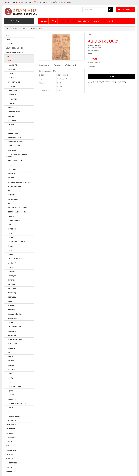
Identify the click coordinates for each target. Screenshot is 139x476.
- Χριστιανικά (11, 412)
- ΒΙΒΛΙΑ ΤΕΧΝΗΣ (12, 91)
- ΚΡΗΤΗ (9, 233)
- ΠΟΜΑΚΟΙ (10, 361)
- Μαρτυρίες (11, 293)
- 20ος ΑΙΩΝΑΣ (11, 65)
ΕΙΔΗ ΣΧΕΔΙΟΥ (10, 433)
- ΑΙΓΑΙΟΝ (9, 74)
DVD (7, 35)
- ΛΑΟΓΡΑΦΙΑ (11, 263)
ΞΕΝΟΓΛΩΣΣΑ (10, 454)
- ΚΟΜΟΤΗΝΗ (11, 229)
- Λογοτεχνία (11, 276)
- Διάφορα (10, 116)
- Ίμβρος (9, 203)
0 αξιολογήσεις (104, 82)
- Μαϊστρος (10, 284)
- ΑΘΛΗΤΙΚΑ (10, 69)
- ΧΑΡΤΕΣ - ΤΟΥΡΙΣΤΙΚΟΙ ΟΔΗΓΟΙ (17, 403)
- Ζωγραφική (11, 169)
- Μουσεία (10, 301)
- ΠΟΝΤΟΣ (10, 365)
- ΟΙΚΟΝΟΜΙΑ (11, 335)
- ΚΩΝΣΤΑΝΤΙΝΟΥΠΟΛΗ (15, 259)
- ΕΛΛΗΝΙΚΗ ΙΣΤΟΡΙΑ (13, 137)
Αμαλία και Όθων (36, 29)
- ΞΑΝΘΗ (9, 323)
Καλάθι (111, 76)
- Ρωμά (9, 374)
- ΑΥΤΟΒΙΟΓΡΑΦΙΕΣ (13, 82)
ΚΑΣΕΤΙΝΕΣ (9, 442)
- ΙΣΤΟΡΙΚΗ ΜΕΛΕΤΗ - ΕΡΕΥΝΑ (16, 208)
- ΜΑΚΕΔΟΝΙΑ (11, 289)
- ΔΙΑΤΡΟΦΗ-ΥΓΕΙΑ (13, 112)
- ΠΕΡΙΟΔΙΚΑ (10, 348)
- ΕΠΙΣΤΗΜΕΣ (11, 150)
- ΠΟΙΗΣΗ (9, 357)
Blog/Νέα (96, 21)
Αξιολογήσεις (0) (70, 65)
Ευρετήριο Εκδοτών (81, 21)
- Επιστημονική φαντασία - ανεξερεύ (16, 155)
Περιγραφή (58, 65)
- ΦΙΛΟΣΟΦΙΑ (11, 399)
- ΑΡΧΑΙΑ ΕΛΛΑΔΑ (12, 78)
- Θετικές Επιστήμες (14, 186)
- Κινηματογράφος (13, 220)
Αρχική (44, 21)
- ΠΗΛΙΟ (9, 352)
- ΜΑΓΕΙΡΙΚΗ (10, 280)
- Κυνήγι (9, 246)
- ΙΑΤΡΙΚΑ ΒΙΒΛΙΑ (12, 199)
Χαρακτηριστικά (44, 65)
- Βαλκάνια (10, 86)
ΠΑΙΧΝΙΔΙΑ (9, 459)
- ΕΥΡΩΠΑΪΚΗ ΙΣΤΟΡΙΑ (14, 161)
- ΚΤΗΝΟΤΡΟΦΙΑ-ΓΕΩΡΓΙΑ (15, 242)
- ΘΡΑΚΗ (9, 191)
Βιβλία (53, 21)
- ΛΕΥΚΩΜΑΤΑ (11, 271)
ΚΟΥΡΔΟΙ (9, 446)
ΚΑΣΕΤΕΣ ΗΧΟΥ (11, 437)
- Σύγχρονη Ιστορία (13, 386)
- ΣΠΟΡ (9, 382)
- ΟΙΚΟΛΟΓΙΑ (10, 331)
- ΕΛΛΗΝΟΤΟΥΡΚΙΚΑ (13, 146)
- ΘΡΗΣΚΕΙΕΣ (10, 195)
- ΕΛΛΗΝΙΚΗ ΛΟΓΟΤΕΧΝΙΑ (15, 142)
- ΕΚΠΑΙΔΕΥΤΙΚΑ (12, 133)
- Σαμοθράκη (11, 378)
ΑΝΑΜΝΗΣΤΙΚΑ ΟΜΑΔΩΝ (14, 52)
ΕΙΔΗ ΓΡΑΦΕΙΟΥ (11, 425)
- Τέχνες (9, 391)
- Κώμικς (9, 254)
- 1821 (8, 61)
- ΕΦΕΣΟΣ (9, 165)
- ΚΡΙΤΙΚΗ (9, 237)
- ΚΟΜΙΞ (9, 225)
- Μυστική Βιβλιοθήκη (14, 314)
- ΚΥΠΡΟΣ (9, 250)
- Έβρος (9, 129)
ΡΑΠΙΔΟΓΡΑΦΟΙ (11, 463)
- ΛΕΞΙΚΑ (9, 267)
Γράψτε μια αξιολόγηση (118, 82)
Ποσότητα (91, 66)
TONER (8, 39)
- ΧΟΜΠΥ (9, 408)
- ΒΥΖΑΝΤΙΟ (10, 103)
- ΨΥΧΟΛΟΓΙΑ (11, 420)
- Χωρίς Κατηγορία (13, 416)
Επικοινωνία (109, 21)
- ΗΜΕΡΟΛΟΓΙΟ (11, 174)
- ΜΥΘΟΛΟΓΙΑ (11, 310)
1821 (23, 29)
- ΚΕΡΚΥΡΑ (10, 216)
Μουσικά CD (64, 21)
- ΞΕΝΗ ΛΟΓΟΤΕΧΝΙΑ (13, 327)
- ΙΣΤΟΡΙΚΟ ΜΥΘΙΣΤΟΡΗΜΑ (16, 212)
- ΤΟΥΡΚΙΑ (10, 395)
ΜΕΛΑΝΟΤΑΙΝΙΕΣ (11, 450)
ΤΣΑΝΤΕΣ (9, 467)
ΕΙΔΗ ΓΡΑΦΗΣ (10, 429)
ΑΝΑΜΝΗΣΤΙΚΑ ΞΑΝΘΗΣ (14, 48)
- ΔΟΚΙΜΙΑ (10, 125)
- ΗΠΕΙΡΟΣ (10, 178)
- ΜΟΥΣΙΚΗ (10, 306)
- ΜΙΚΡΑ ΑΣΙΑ (11, 297)
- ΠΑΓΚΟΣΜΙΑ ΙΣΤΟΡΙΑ (14, 340)
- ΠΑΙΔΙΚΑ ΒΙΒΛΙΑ (12, 344)
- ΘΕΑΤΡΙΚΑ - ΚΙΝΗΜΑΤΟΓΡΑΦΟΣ (18, 182)
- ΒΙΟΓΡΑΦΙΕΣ (11, 95)
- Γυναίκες (10, 108)
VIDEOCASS (9, 44)
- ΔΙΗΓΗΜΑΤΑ (11, 120)
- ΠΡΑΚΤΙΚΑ (10, 369)
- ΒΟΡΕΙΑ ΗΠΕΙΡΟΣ (12, 99)
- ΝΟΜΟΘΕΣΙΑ (11, 318)
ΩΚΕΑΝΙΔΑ (97, 45)
